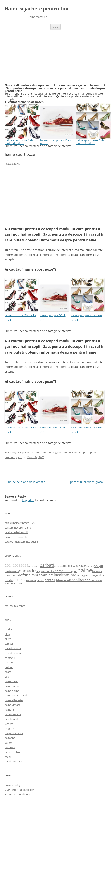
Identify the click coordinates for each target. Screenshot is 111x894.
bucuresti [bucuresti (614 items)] (80, 566)
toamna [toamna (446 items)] (98, 580)
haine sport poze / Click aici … (58, 140)
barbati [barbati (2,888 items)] (47, 565)
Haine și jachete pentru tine (37, 9)
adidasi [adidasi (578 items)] (32, 566)
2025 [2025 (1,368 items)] (16, 565)
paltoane (10, 738)
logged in (28, 500)
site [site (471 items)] (92, 580)
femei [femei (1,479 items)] (60, 571)
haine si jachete (14, 700)
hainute (9, 709)
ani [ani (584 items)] (38, 566)
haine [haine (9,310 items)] (84, 570)
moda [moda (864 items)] (9, 580)
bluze (8, 639)
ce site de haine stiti (16, 532)
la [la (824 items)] (77, 575)
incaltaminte (12, 719)
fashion (9, 667)
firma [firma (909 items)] (68, 571)
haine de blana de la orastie (25, 482)
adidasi (9, 629)
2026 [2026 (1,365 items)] (24, 565)
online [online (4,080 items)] (19, 579)
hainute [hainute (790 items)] (97, 571)
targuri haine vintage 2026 (20, 523)
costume (10, 662)
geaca (8, 672)
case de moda (13, 653)
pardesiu (10, 747)
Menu (55, 26)
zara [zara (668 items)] (21, 583)
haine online (12, 690)
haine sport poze (79, 452)
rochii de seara (13, 761)
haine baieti (40, 452)
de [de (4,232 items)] (33, 570)
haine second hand (16, 695)
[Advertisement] (34, 59)
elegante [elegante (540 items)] (40, 571)
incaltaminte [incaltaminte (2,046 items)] (65, 575)
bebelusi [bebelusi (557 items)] (58, 566)
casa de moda (13, 648)
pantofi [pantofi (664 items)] (40, 580)
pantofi (9, 742)
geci (7, 676)
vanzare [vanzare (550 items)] (9, 583)
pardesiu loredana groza (88, 482)
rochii (8, 756)
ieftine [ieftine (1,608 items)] (25, 574)
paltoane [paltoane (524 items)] (31, 580)
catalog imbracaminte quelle (21, 541)
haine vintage (12, 705)
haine (65, 452)
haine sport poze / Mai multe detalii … (22, 140)
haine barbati (12, 686)
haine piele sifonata (16, 537)
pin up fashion (13, 752)
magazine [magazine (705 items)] (97, 575)
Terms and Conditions (18, 794)
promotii (10, 457)
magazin (10, 728)
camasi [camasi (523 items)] (90, 565)
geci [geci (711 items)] (74, 571)
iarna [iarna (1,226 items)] (15, 575)
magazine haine (14, 733)
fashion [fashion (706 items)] (50, 571)
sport (19, 457)
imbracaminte (13, 714)
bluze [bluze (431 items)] (72, 566)
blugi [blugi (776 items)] (66, 566)
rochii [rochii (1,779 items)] (75, 579)
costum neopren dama (18, 527)
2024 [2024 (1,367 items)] (9, 565)
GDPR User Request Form (19, 789)
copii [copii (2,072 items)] (98, 565)
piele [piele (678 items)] (57, 580)
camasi (9, 643)
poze (93, 452)
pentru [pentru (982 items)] (49, 580)
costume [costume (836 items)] (10, 571)
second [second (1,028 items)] (85, 580)
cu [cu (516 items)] (17, 571)
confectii (10, 658)
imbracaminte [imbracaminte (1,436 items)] (42, 575)
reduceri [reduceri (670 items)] (65, 580)
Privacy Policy (13, 785)
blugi (7, 634)
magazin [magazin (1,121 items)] (85, 575)
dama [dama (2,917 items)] (24, 571)
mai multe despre (15, 606)
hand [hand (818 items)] (8, 575)
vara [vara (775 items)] (16, 583)
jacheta (9, 723)
